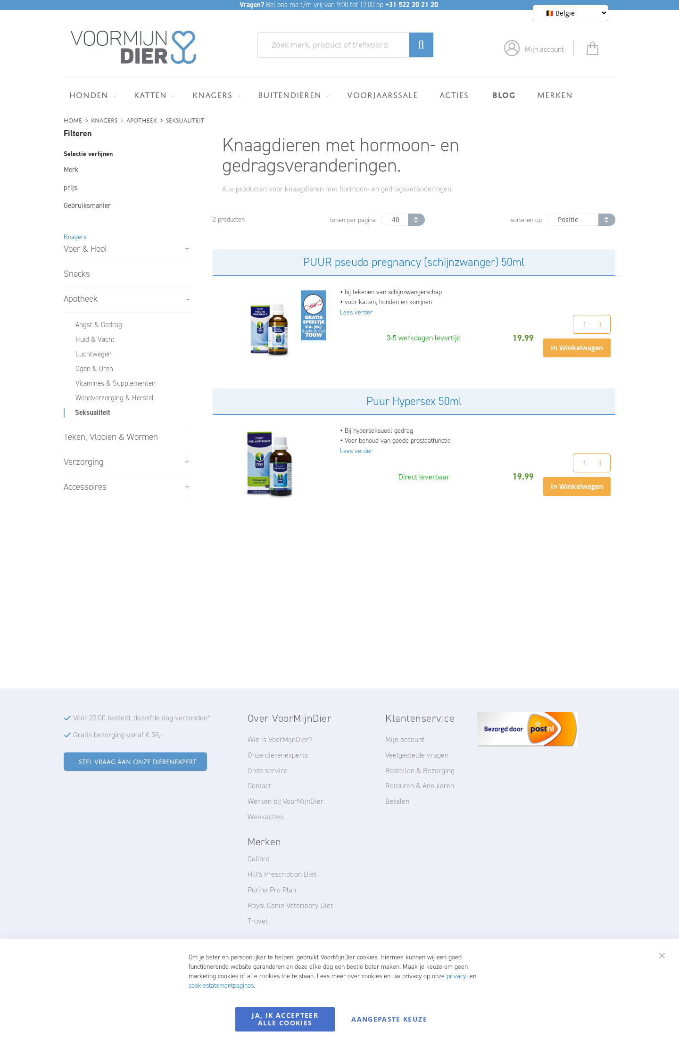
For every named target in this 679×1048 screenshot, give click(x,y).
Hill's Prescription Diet (282, 874)
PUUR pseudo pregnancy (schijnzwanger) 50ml (413, 262)
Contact (259, 786)
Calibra (259, 859)
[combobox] (345, 45)
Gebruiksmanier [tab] (87, 205)
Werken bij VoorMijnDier (285, 801)
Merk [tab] (71, 169)
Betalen (397, 801)
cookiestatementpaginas (221, 985)
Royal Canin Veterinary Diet (290, 905)
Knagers (104, 119)
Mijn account (544, 49)
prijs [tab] (70, 187)
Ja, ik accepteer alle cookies (285, 1019)
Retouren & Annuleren (419, 786)
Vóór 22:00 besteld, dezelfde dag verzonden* (142, 718)
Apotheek (141, 119)
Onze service (268, 771)
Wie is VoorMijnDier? (280, 739)
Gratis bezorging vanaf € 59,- (118, 735)
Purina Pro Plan (272, 890)
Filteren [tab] (77, 133)
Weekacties (265, 817)
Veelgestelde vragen (416, 755)
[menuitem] (91, 94)
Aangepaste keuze (389, 1019)
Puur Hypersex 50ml (414, 401)
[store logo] (134, 48)
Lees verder (356, 312)
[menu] (339, 94)
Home (73, 119)
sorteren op (526, 219)
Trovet (258, 921)
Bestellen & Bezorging (420, 771)
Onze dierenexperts (278, 755)
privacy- (457, 976)
